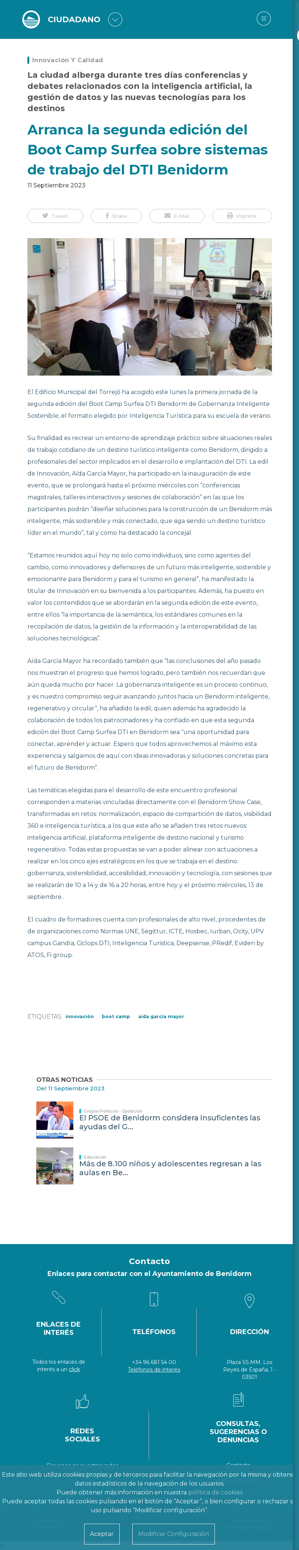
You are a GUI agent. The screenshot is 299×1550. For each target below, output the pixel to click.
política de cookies (215, 1492)
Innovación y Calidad (67, 60)
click (74, 1369)
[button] (55, 216)
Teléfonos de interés (154, 1369)
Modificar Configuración (173, 1533)
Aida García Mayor (161, 1016)
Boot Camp (116, 1016)
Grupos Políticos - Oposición (113, 1111)
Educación (95, 1157)
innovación (80, 1016)
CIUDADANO (75, 19)
